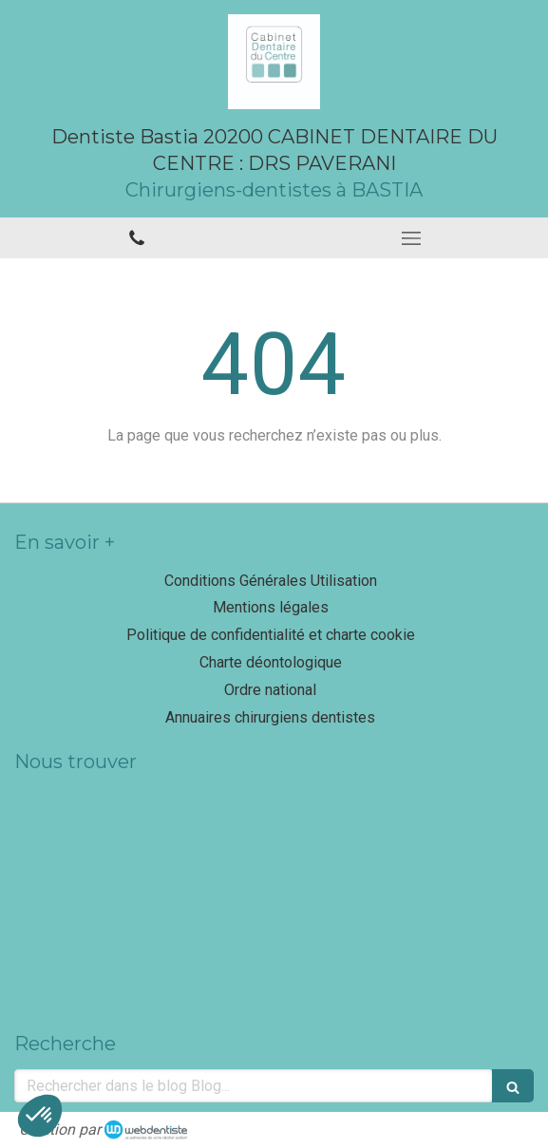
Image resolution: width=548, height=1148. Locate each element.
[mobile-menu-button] (411, 238)
